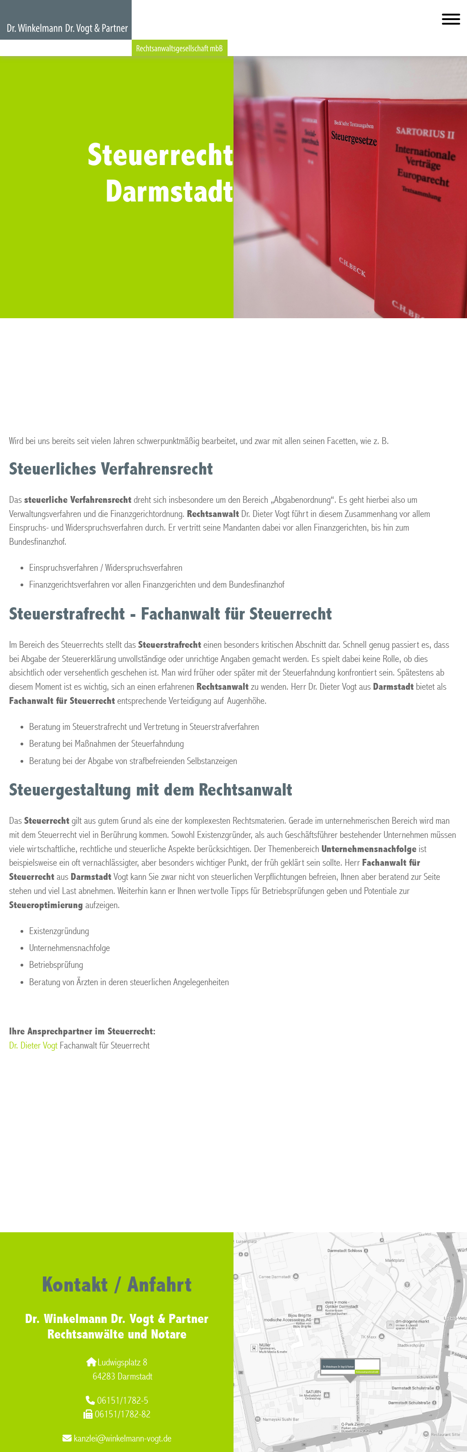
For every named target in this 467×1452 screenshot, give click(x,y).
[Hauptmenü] (451, 21)
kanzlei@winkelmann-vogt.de (116, 1438)
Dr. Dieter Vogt (33, 1045)
